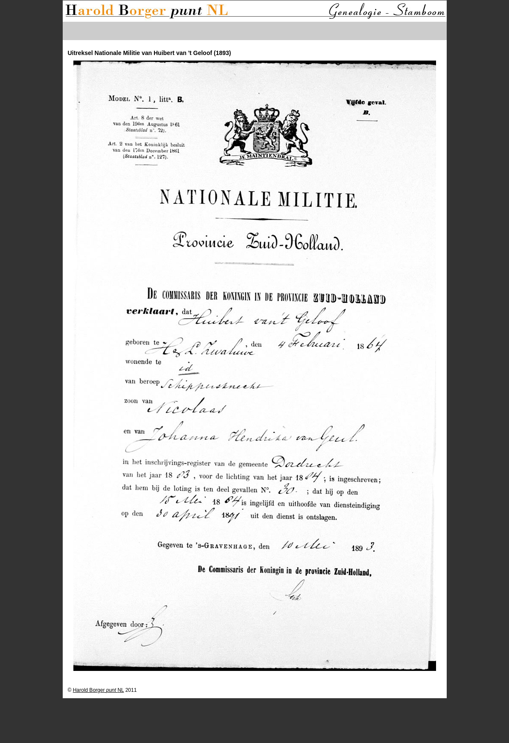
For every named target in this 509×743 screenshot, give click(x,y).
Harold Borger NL (98, 690)
